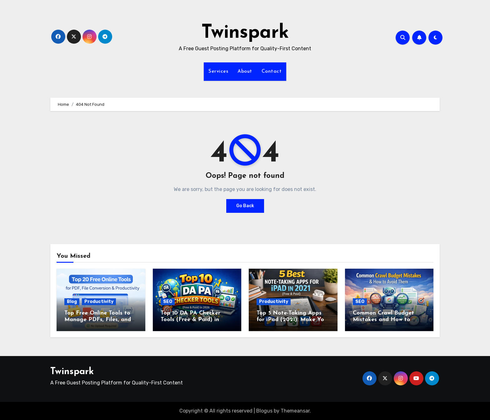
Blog (72, 301)
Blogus (264, 411)
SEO (167, 301)
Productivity (98, 301)
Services (218, 71)
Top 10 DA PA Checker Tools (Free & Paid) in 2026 (190, 320)
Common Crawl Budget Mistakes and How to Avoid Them (383, 320)
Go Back (245, 205)
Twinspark (245, 33)
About (245, 71)
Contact (272, 71)
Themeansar (295, 411)
